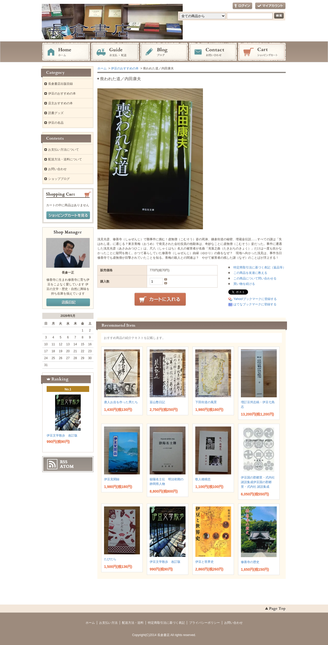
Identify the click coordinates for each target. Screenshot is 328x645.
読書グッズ (56, 113)
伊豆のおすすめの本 (125, 68)
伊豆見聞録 (111, 479)
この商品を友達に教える (250, 273)
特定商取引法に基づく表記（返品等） (259, 267)
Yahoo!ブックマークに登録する (255, 299)
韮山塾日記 (157, 402)
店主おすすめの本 (60, 103)
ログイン (242, 6)
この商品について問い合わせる (254, 278)
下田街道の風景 (206, 402)
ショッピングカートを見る (68, 215)
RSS (63, 461)
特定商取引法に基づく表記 (166, 623)
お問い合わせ (213, 52)
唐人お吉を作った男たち (121, 402)
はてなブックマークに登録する (254, 304)
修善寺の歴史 (250, 562)
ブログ (164, 52)
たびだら (110, 559)
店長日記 (68, 302)
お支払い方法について (63, 149)
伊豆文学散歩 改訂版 (165, 562)
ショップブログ (59, 179)
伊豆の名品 (56, 122)
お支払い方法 (108, 623)
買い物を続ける (244, 284)
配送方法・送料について (65, 159)
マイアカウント (270, 6)
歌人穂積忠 (203, 479)
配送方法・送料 (133, 623)
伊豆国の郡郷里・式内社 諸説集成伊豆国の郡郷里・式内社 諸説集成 (258, 482)
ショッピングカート (262, 52)
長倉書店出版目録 (60, 84)
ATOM (67, 466)
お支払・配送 (115, 52)
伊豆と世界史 (204, 562)
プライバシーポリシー (204, 623)
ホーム (66, 52)
